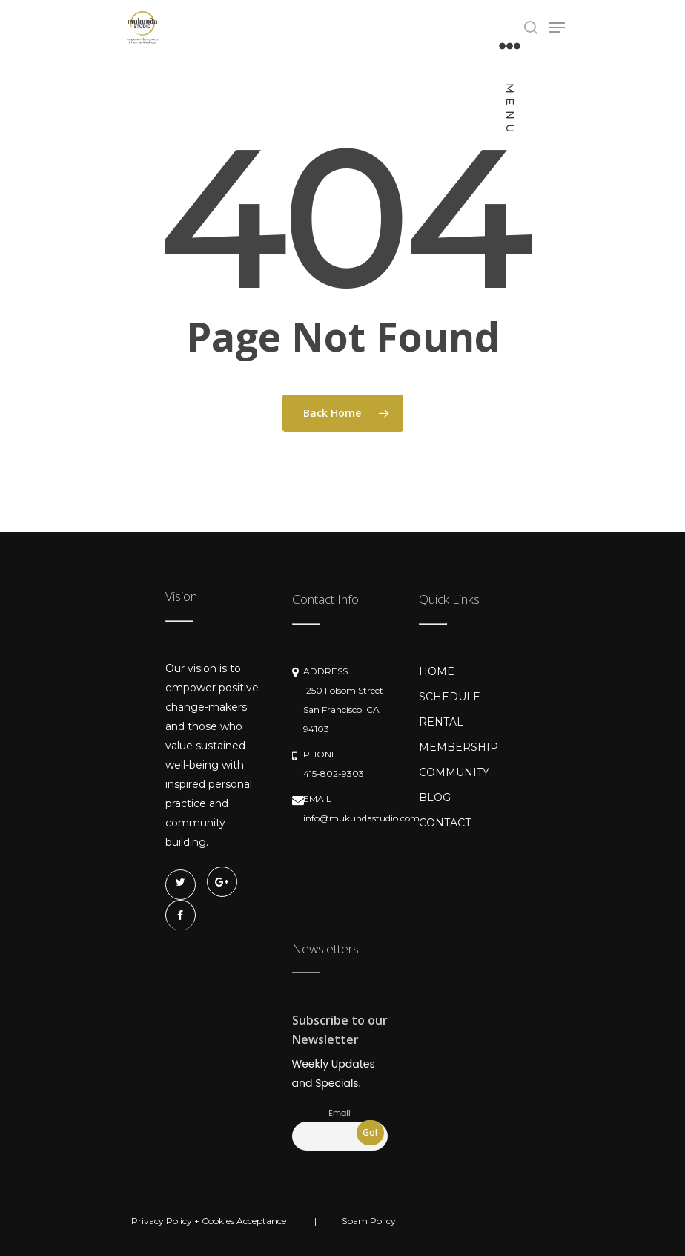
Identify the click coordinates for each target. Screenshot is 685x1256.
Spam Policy (369, 1220)
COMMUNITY (454, 772)
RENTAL (441, 722)
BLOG (435, 797)
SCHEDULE (449, 696)
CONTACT (445, 822)
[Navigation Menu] (509, 87)
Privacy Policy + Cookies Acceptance (208, 1220)
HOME (436, 671)
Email (339, 1113)
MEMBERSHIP (458, 747)
